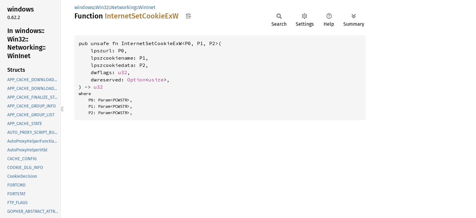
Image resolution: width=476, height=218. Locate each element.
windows (83, 7)
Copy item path (188, 16)
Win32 (102, 7)
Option (136, 80)
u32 (122, 72)
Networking (123, 7)
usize (156, 80)
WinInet (146, 7)
